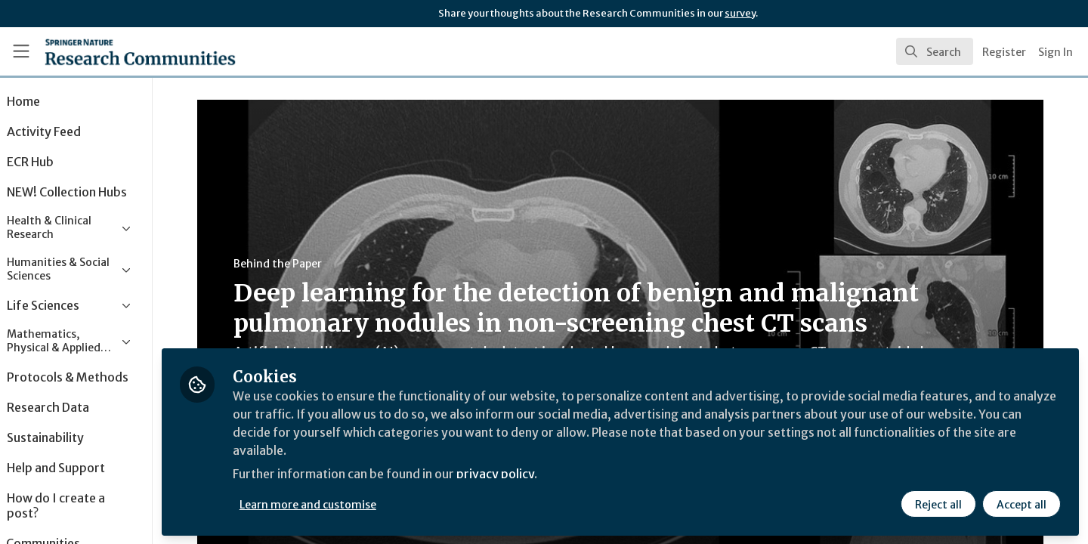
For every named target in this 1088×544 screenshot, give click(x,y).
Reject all (938, 504)
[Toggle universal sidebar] (21, 51)
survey (740, 13)
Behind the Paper (298, 263)
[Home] (120, 51)
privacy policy (538, 474)
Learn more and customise (348, 504)
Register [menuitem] (1004, 52)
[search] (934, 51)
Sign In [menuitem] (1055, 52)
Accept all (1021, 504)
